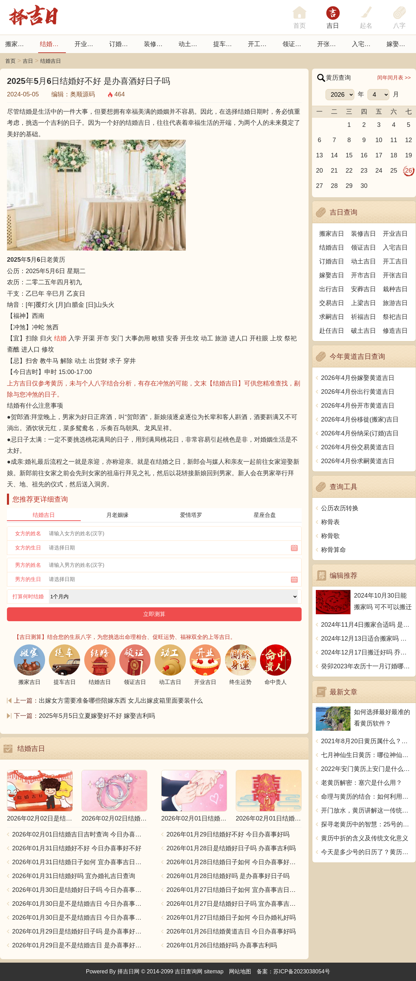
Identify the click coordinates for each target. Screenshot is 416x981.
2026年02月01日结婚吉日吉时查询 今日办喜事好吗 (79, 834)
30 (364, 185)
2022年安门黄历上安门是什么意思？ (366, 768)
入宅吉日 (364, 44)
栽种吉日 (395, 289)
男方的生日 (28, 579)
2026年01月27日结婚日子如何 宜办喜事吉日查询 (234, 889)
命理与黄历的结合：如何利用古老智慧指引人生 (366, 796)
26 (408, 170)
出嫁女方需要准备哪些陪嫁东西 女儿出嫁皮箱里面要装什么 (121, 700)
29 (349, 185)
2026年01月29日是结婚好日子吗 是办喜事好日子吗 (79, 931)
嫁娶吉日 (399, 44)
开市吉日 (363, 275)
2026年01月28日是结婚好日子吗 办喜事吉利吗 (231, 848)
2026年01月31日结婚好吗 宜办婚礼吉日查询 (73, 876)
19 (408, 155)
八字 (399, 25)
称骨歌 (330, 535)
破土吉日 (363, 330)
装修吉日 (156, 44)
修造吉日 (395, 330)
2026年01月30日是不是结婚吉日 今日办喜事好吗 (79, 917)
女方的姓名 (28, 533)
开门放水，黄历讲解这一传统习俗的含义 (366, 810)
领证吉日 (295, 44)
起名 (366, 25)
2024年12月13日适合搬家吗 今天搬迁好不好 (366, 638)
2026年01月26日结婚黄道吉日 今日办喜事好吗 (231, 931)
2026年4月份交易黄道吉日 (358, 447)
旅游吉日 (395, 302)
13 (319, 155)
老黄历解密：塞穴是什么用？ (361, 782)
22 (349, 170)
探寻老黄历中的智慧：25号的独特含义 (366, 824)
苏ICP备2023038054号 (302, 971)
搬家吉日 (17, 44)
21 (334, 170)
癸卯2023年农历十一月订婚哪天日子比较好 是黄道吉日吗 (366, 666)
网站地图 (240, 971)
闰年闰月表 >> (394, 77)
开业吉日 (87, 44)
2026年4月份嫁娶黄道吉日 (358, 377)
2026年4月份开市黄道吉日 (358, 405)
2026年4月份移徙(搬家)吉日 (360, 419)
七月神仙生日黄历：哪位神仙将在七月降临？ (366, 755)
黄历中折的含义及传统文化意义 (364, 838)
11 (393, 140)
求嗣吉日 (331, 316)
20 (319, 170)
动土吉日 (191, 44)
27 (319, 185)
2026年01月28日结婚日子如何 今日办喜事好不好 (234, 862)
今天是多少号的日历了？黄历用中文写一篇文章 (366, 852)
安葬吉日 (363, 289)
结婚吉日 (52, 44)
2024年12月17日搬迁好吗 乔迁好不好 (366, 652)
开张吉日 (395, 275)
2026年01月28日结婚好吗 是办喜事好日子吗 (227, 876)
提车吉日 (225, 44)
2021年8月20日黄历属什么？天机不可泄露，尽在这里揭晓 (366, 741)
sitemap (214, 971)
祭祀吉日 (395, 316)
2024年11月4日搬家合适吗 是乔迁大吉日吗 (366, 624)
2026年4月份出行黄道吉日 (358, 391)
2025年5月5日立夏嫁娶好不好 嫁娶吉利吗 (97, 715)
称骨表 (330, 522)
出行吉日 (331, 289)
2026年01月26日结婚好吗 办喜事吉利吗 (221, 945)
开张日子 (329, 44)
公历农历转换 (339, 508)
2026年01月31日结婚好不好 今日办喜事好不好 (76, 848)
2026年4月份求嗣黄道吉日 (358, 461)
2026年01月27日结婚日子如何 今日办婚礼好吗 (231, 917)
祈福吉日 (363, 316)
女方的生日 (28, 547)
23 (364, 170)
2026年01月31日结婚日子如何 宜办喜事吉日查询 (79, 862)
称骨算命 (333, 549)
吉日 (333, 25)
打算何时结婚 (28, 596)
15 (349, 155)
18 (393, 155)
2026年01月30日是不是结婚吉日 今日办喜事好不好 (79, 903)
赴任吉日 (331, 330)
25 (393, 170)
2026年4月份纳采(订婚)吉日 (360, 433)
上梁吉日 (363, 302)
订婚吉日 (121, 44)
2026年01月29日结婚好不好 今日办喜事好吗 (227, 834)
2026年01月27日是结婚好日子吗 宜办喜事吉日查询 (234, 903)
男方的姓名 (28, 565)
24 (378, 170)
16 (364, 155)
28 (334, 185)
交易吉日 (331, 302)
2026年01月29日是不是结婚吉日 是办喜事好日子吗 (79, 945)
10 (378, 140)
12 (408, 140)
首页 (10, 61)
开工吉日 (260, 44)
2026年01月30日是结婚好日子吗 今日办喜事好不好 (79, 889)
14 (334, 155)
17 (378, 155)
